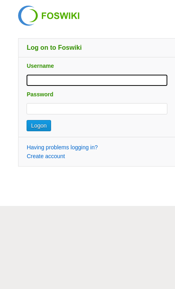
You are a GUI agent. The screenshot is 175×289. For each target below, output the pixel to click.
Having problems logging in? (62, 147)
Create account (46, 156)
